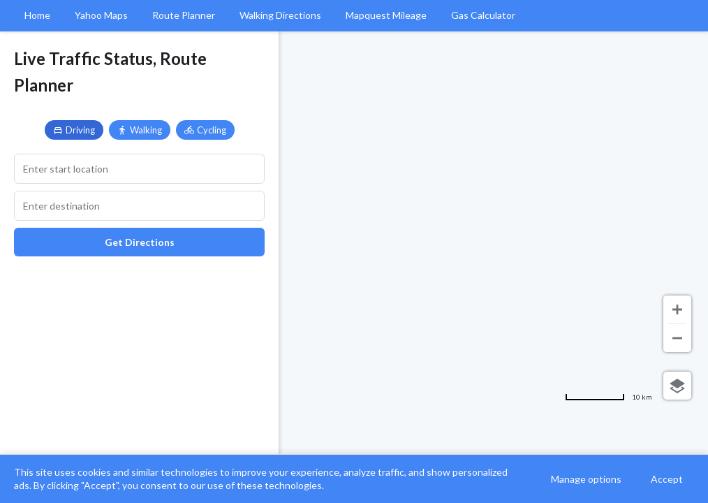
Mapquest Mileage (386, 15)
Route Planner (183, 15)
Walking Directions (280, 15)
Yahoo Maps (101, 15)
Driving (74, 130)
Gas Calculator (483, 15)
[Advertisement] (139, 368)
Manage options (586, 479)
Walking (139, 130)
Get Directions (140, 242)
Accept (667, 479)
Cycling (205, 130)
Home (37, 15)
